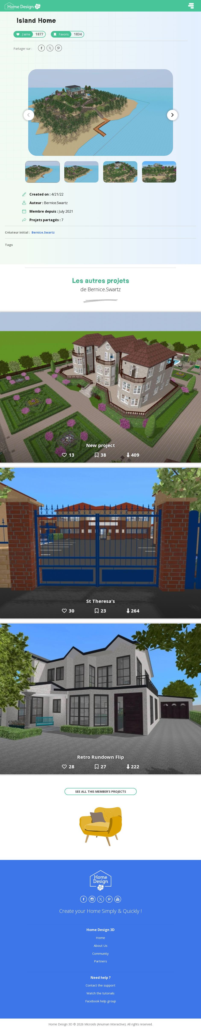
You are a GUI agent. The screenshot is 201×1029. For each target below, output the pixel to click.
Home (100, 937)
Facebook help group (100, 1001)
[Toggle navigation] (191, 6)
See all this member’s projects (100, 791)
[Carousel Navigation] (100, 115)
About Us (100, 945)
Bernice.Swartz (43, 232)
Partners (100, 961)
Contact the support (100, 985)
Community (100, 953)
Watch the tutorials (100, 993)
